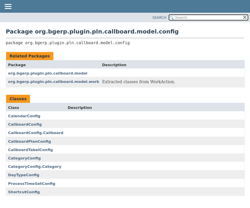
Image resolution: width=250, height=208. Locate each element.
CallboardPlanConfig (29, 141)
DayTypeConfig (23, 175)
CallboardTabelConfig (30, 150)
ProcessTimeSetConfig (31, 183)
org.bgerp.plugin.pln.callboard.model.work (53, 81)
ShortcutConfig (24, 192)
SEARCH (160, 18)
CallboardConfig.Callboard (35, 133)
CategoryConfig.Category (34, 166)
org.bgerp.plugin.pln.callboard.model (47, 73)
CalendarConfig (24, 116)
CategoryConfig (24, 158)
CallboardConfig (25, 124)
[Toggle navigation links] (8, 7)
